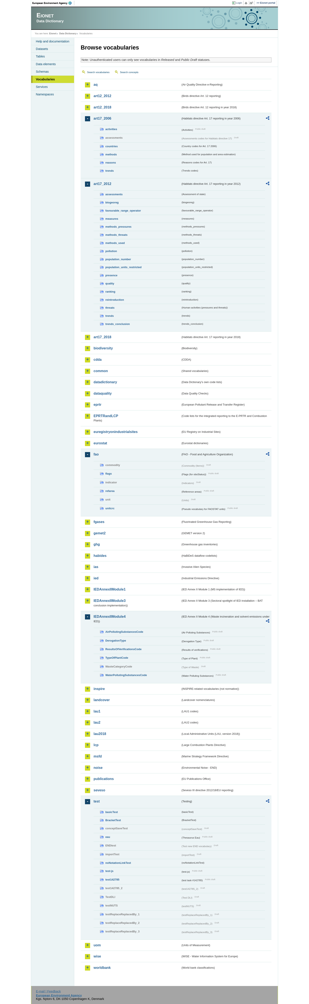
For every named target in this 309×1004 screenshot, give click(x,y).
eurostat (100, 443)
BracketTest (113, 820)
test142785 (112, 879)
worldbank (102, 967)
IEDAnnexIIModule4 (110, 616)
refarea (110, 491)
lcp (96, 745)
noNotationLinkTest (118, 862)
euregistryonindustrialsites (116, 432)
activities (111, 129)
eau (107, 837)
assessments (114, 194)
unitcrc (110, 508)
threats (110, 307)
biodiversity (103, 348)
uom (97, 945)
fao (96, 454)
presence (111, 275)
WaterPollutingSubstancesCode (126, 675)
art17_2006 (102, 118)
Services (42, 87)
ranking (110, 291)
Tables (40, 56)
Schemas (42, 71)
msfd (98, 756)
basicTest (111, 812)
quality (109, 283)
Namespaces (45, 94)
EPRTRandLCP (106, 416)
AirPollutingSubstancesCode (124, 631)
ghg (97, 544)
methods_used (115, 243)
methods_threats (116, 234)
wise (97, 956)
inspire (99, 689)
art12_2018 (102, 107)
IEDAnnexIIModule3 (110, 601)
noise (98, 768)
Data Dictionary (67, 33)
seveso (99, 790)
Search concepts (129, 72)
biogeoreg (112, 202)
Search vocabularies (98, 72)
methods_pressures (118, 226)
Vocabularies (45, 79)
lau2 (97, 722)
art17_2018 (102, 337)
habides (100, 556)
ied (96, 578)
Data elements (46, 64)
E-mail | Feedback (48, 991)
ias (96, 567)
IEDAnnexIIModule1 (110, 589)
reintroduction (114, 299)
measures (111, 218)
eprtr (97, 404)
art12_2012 (102, 96)
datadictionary (105, 382)
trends (109, 170)
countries (111, 146)
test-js (109, 871)
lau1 (97, 711)
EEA (53, 3)
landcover (102, 700)
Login (239, 3)
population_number (118, 259)
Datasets (42, 49)
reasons (110, 162)
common (101, 371)
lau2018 (100, 734)
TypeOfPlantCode (116, 657)
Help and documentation (52, 41)
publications (104, 779)
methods (111, 154)
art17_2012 (102, 184)
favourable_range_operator (123, 210)
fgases (99, 522)
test (97, 801)
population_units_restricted (123, 267)
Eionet (52, 33)
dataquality (103, 393)
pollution (111, 251)
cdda (97, 359)
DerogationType (115, 640)
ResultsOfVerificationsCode (123, 649)
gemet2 (100, 533)
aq (96, 84)
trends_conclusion (117, 324)
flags (108, 473)
